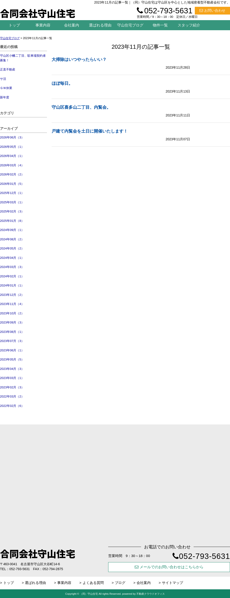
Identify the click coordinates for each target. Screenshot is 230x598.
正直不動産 (7, 69)
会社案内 (71, 25)
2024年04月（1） (12, 258)
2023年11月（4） (12, 304)
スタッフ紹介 (189, 25)
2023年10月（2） (12, 313)
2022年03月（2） (12, 396)
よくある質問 (93, 583)
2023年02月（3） (12, 387)
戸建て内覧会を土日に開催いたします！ (90, 131)
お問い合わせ (212, 10)
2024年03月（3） (12, 267)
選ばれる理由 (100, 25)
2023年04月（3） (12, 369)
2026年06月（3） (12, 137)
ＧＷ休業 (6, 88)
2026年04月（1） (12, 156)
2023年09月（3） (12, 322)
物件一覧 (160, 25)
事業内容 (42, 25)
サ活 (3, 79)
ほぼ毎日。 (62, 83)
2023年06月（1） (12, 350)
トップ (14, 25)
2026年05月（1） (12, 147)
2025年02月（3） (12, 211)
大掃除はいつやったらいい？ (79, 59)
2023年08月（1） (12, 332)
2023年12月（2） (12, 295)
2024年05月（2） (12, 248)
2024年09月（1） (12, 230)
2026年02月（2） (12, 174)
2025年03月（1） (12, 202)
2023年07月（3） (12, 341)
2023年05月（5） (12, 359)
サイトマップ (172, 583)
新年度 (4, 97)
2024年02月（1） (12, 276)
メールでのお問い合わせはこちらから (169, 567)
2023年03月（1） (12, 378)
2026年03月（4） (12, 165)
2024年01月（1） (12, 285)
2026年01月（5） (12, 184)
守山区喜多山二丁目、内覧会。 (81, 107)
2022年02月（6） (12, 406)
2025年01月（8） (12, 221)
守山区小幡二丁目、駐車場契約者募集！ (23, 58)
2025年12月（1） (12, 193)
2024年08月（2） (12, 239)
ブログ (120, 583)
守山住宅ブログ (130, 25)
